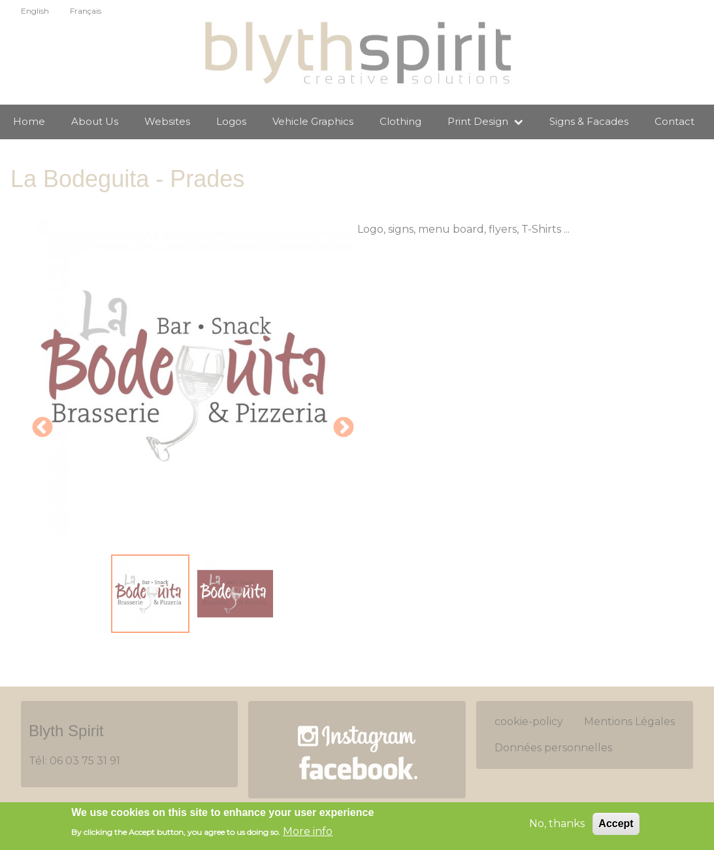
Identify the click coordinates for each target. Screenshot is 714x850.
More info (308, 832)
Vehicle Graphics (312, 121)
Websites (167, 121)
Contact (674, 121)
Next (343, 428)
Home (29, 121)
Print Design (485, 121)
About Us (94, 121)
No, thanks (557, 825)
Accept (615, 824)
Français (85, 11)
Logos (231, 121)
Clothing (400, 121)
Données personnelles (553, 747)
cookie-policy (529, 721)
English (35, 11)
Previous (42, 428)
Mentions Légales (629, 721)
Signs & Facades (588, 121)
